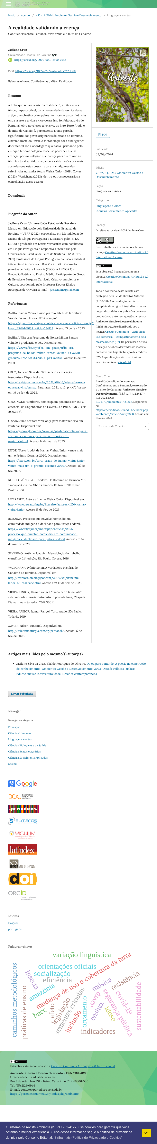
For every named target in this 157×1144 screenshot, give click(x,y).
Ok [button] (146, 1132)
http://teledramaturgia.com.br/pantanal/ (36, 670)
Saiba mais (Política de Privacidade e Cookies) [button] (88, 1137)
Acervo (25, 15)
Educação (14, 766)
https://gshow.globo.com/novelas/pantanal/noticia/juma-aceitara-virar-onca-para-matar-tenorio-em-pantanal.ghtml (47, 475)
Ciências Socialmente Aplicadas (116, 211)
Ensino (12, 803)
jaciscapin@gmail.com (64, 329)
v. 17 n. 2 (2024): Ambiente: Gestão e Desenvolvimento (68, 15)
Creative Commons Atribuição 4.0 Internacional (83, 1105)
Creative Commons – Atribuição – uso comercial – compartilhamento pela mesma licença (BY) (122, 337)
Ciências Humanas (19, 772)
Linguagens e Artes (108, 206)
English (13, 962)
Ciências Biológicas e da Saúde (27, 785)
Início (11, 15)
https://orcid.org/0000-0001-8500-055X (40, 60)
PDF (104, 134)
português (14, 968)
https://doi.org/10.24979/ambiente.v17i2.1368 (45, 71)
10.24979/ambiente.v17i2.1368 (114, 402)
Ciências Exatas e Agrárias (24, 791)
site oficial (124, 362)
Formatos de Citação (111, 426)
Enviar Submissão (22, 733)
